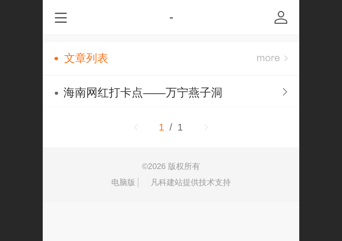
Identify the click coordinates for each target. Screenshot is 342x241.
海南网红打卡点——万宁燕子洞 (142, 92)
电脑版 (123, 182)
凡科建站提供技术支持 (185, 182)
